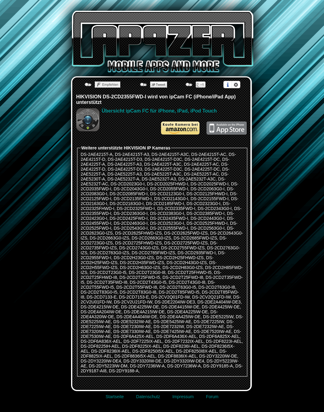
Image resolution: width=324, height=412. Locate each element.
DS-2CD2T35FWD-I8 (106, 282)
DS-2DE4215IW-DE (99, 306)
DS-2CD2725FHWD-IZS (138, 242)
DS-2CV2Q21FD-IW (211, 297)
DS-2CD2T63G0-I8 (216, 287)
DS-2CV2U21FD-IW (133, 301)
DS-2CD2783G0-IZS (109, 252)
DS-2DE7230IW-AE (132, 326)
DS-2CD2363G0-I (131, 213)
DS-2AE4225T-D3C (163, 169)
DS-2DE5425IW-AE (172, 321)
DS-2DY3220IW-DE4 (101, 361)
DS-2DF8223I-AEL (224, 341)
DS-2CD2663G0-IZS (109, 238)
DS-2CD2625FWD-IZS (186, 233)
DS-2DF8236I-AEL (181, 346)
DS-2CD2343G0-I (215, 208)
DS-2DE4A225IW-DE (187, 311)
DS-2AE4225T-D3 (125, 169)
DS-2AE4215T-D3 (125, 159)
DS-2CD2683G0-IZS (151, 238)
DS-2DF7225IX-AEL (142, 341)
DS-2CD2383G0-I (167, 213)
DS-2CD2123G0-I (167, 193)
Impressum (183, 396)
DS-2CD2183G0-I (127, 203)
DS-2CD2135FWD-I (133, 198)
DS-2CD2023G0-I (127, 183)
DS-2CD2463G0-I (131, 223)
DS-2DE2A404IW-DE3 (219, 301)
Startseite (115, 396)
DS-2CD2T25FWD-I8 (182, 277)
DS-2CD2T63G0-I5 (177, 287)
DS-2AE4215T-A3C (170, 154)
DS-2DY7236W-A (184, 365)
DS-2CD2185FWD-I (165, 203)
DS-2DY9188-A (124, 370)
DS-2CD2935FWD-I (197, 252)
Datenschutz (148, 396)
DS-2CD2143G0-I (171, 198)
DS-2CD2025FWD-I (209, 183)
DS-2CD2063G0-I (207, 188)
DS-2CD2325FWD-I (136, 208)
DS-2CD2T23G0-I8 (147, 272)
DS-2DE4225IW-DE (140, 306)
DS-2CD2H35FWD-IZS (142, 262)
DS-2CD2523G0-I (167, 223)
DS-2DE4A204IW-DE (101, 311)
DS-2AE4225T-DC (202, 169)
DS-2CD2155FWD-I (209, 198)
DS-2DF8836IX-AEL (177, 356)
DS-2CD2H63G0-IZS (140, 267)
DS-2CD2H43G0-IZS (186, 262)
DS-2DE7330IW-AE (132, 331)
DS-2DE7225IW (209, 321)
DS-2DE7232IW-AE (205, 326)
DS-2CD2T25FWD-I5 (139, 277)
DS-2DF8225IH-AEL (100, 346)
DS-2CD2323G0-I (203, 203)
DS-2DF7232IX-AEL (184, 341)
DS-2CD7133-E (101, 297)
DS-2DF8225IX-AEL (141, 346)
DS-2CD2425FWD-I (129, 218)
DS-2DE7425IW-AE (172, 331)
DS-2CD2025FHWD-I (167, 183)
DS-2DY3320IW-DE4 (184, 361)
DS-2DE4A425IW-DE (180, 316)
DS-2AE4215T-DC (202, 159)
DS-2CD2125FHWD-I (207, 193)
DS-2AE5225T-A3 (124, 174)
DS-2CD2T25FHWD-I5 (189, 272)
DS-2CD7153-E (134, 297)
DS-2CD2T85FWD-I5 (179, 292)
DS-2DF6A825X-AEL (219, 336)
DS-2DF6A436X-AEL (176, 336)
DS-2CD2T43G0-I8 (187, 282)
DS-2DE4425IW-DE (221, 306)
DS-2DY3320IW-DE (142, 361)
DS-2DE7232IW (169, 326)
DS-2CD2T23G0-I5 (108, 272)
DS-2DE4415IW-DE (180, 306)
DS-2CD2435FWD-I (169, 218)
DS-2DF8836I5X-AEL (135, 356)
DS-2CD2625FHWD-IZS (138, 233)
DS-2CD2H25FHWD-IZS (180, 257)
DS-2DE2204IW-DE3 (174, 301)
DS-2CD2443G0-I (207, 218)
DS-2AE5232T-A (123, 178)
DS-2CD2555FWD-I (169, 228)
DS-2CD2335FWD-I (176, 208)
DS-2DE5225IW (218, 316)
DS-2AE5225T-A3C (162, 174)
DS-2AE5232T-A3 (159, 178)
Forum (212, 396)
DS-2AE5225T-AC (201, 174)
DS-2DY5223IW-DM (108, 365)
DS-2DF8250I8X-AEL (196, 351)
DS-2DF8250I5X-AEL (153, 351)
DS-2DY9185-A (218, 365)
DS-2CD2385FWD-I (205, 213)
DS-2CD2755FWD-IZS (183, 247)
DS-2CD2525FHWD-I (207, 223)
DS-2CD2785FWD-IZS (153, 252)
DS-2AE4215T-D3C (163, 159)
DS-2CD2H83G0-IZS (182, 267)
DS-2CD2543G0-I (131, 228)
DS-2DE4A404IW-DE (136, 316)
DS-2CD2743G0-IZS (138, 247)
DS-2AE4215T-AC (208, 154)
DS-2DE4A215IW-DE (144, 311)
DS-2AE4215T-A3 (132, 154)
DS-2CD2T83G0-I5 (99, 292)
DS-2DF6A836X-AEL (101, 341)
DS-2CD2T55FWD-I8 (136, 287)
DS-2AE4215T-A (97, 154)
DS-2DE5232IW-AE (132, 321)
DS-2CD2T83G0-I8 (138, 292)
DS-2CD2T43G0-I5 (148, 282)
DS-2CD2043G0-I (131, 188)
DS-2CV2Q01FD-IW (170, 297)
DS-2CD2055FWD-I (169, 188)
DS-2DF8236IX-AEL (110, 351)
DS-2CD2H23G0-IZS (134, 257)
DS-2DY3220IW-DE (218, 356)
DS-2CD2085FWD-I (129, 193)
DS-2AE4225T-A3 (124, 164)
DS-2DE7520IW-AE (212, 331)
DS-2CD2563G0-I (207, 228)
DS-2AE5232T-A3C (197, 178)
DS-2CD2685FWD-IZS (195, 238)
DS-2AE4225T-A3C (162, 164)
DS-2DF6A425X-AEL (133, 336)
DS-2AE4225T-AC (201, 164)
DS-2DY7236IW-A (147, 365)
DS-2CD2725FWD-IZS (186, 242)
